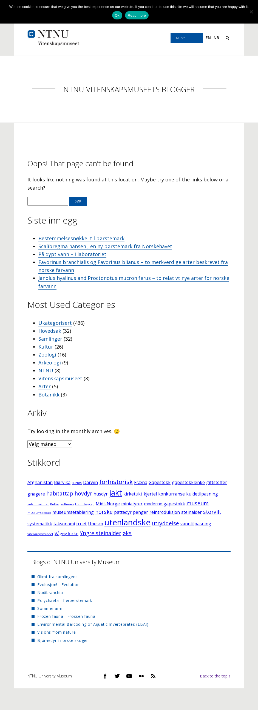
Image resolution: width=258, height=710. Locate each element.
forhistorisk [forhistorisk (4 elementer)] (116, 481)
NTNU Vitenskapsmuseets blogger (129, 89)
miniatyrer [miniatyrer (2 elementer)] (132, 504)
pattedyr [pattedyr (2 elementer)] (123, 512)
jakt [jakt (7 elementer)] (115, 492)
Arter (44, 386)
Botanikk (48, 394)
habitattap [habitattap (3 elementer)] (59, 493)
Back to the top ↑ (215, 676)
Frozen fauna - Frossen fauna (66, 616)
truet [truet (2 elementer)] (81, 524)
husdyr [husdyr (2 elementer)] (100, 494)
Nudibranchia (50, 592)
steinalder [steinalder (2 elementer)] (191, 512)
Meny (180, 38)
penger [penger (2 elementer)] (140, 512)
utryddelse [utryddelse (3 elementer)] (165, 523)
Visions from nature (56, 632)
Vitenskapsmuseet (60, 378)
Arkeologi (49, 362)
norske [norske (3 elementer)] (104, 511)
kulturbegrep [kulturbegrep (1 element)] (84, 504)
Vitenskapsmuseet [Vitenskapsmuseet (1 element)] (40, 534)
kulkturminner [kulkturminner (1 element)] (38, 504)
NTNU (45, 370)
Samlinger (50, 338)
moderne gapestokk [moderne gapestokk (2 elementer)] (164, 504)
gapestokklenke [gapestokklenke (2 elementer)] (188, 482)
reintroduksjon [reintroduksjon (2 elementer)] (164, 512)
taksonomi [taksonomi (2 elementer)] (64, 524)
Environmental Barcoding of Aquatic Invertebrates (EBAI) (93, 624)
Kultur (45, 346)
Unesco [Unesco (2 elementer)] (95, 524)
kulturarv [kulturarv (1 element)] (67, 504)
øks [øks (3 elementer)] (127, 533)
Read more (137, 15)
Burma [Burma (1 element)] (77, 483)
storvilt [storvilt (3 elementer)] (212, 511)
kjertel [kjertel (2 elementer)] (150, 494)
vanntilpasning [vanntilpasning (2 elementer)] (195, 524)
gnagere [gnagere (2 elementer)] (36, 494)
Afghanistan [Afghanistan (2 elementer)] (40, 482)
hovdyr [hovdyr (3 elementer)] (83, 493)
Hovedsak (49, 331)
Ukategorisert (55, 323)
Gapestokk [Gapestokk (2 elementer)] (160, 482)
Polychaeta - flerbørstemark (64, 600)
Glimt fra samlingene (57, 576)
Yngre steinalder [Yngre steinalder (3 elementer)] (100, 533)
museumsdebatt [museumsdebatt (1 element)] (39, 513)
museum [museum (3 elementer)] (197, 503)
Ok (117, 15)
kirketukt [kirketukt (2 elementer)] (132, 494)
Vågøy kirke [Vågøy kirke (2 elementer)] (66, 534)
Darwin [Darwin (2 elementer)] (90, 482)
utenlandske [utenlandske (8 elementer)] (127, 522)
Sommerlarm (50, 608)
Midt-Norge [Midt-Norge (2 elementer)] (108, 504)
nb (216, 37)
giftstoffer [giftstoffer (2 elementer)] (216, 482)
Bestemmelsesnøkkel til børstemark (81, 238)
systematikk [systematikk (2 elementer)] (39, 524)
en (208, 37)
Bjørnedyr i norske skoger (62, 640)
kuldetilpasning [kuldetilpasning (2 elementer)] (202, 494)
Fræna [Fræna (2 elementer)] (140, 482)
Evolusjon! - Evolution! (59, 584)
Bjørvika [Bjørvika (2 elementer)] (62, 482)
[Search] (228, 38)
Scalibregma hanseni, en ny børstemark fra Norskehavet (105, 246)
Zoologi (47, 354)
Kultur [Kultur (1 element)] (54, 504)
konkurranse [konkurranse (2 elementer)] (171, 494)
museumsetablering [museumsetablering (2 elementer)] (73, 512)
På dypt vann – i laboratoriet (72, 254)
